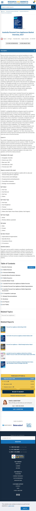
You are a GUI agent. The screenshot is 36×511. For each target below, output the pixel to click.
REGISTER (18, 441)
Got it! (25, 508)
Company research (18, 476)
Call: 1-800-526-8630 (18, 406)
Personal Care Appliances (8, 315)
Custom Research (18, 478)
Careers (18, 465)
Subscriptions (18, 480)
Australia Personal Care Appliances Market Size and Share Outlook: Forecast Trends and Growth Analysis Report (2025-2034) (20, 354)
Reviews (18, 468)
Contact (18, 486)
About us (18, 463)
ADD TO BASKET (18, 392)
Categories (18, 473)
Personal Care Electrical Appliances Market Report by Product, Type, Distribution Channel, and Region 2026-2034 (19, 362)
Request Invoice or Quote (18, 395)
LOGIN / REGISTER (18, 490)
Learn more (11, 506)
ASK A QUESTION (18, 409)
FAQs (18, 488)
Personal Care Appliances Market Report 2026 (16, 327)
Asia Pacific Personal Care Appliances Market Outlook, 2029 (19, 335)
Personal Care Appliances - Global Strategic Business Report (19, 344)
